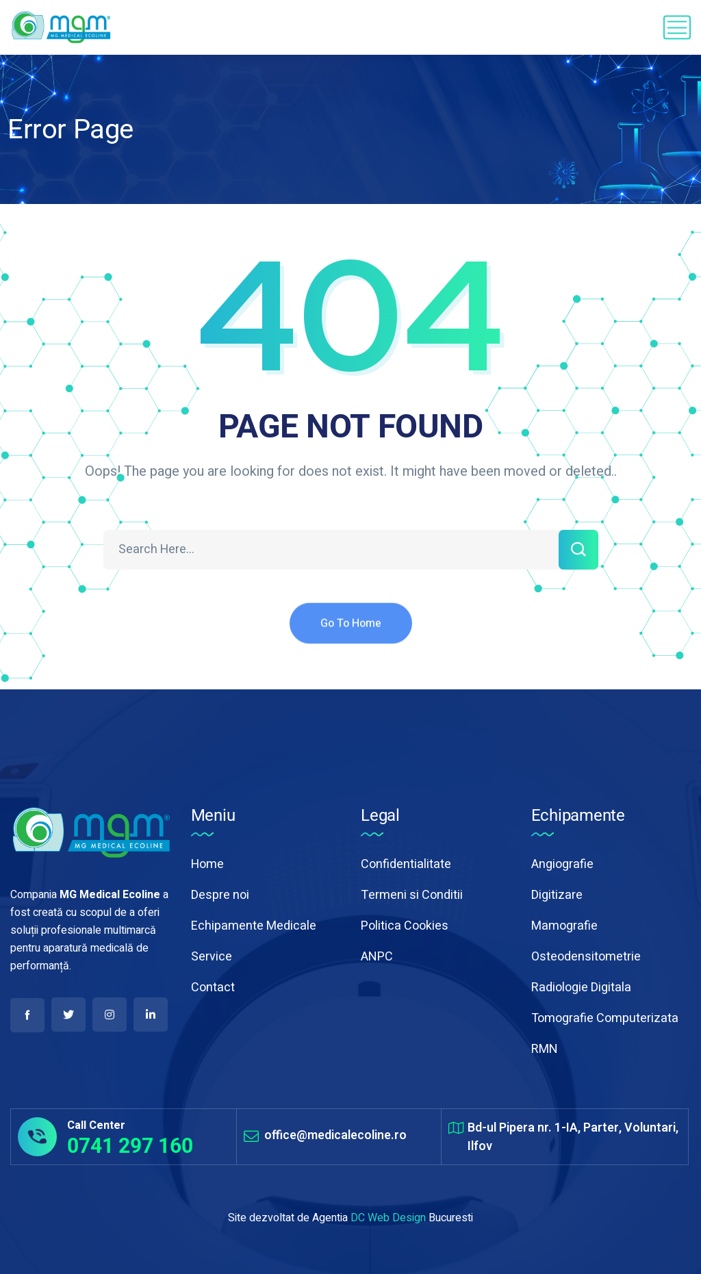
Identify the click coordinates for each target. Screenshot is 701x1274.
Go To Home (350, 634)
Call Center (96, 1125)
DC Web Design (388, 1218)
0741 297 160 (130, 1146)
